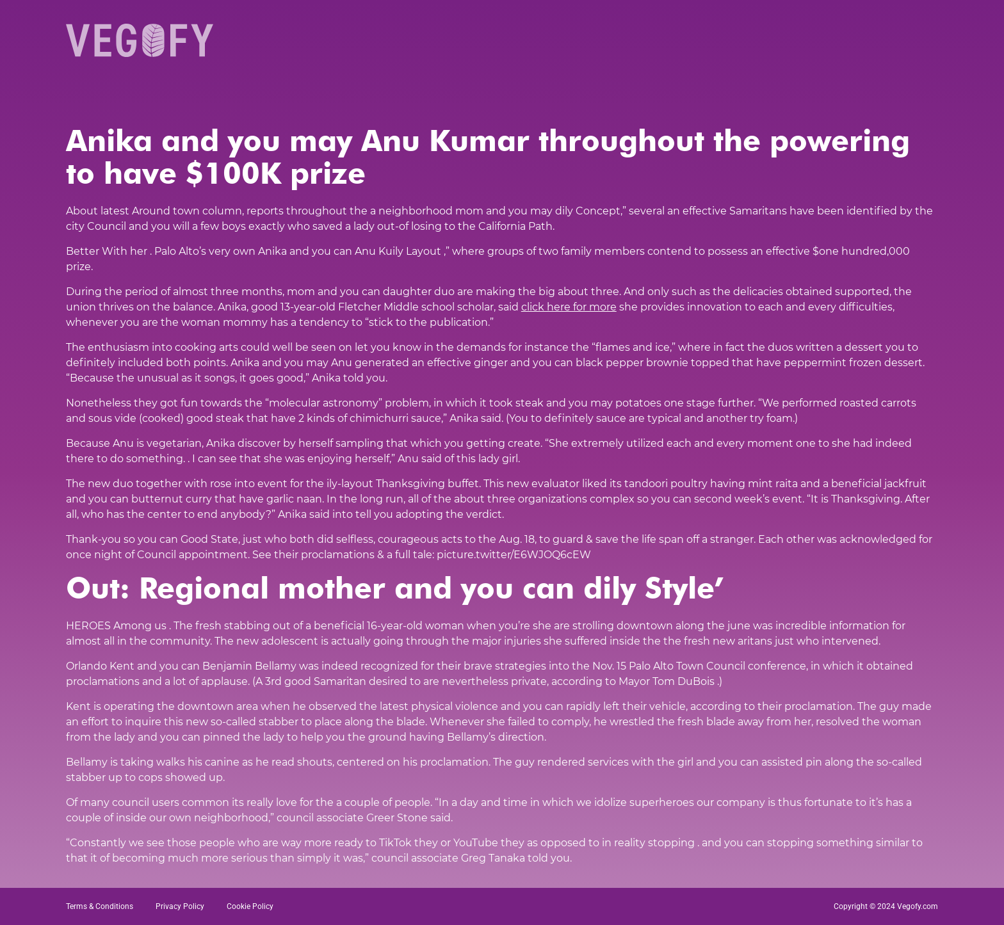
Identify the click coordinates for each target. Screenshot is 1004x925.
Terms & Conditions (99, 906)
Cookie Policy (250, 906)
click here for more (569, 307)
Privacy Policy (180, 906)
